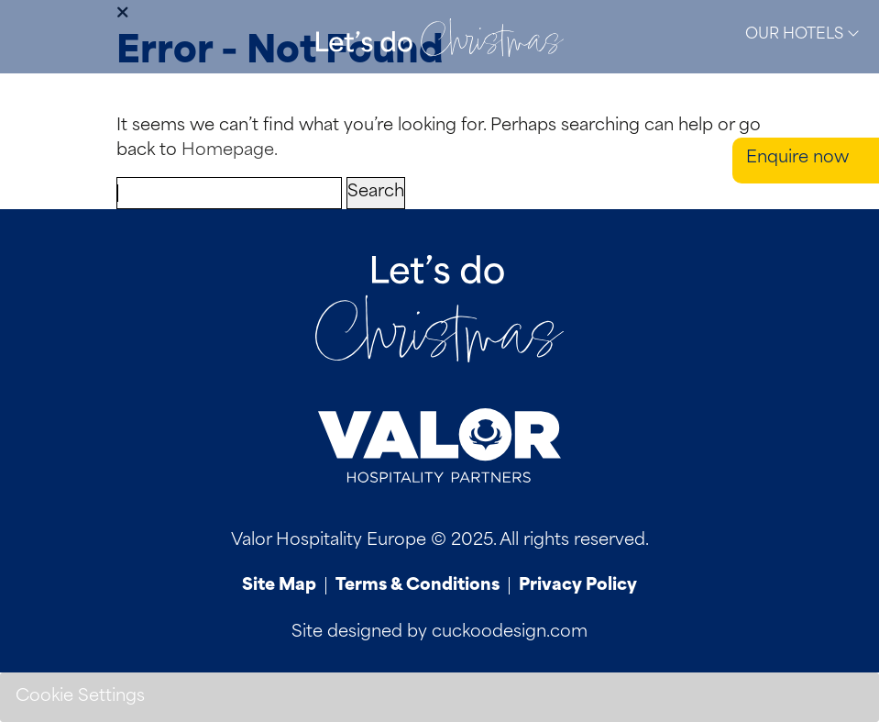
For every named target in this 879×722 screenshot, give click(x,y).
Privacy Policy (578, 585)
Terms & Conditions (417, 585)
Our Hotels (802, 34)
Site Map (279, 585)
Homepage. (229, 151)
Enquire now (797, 158)
